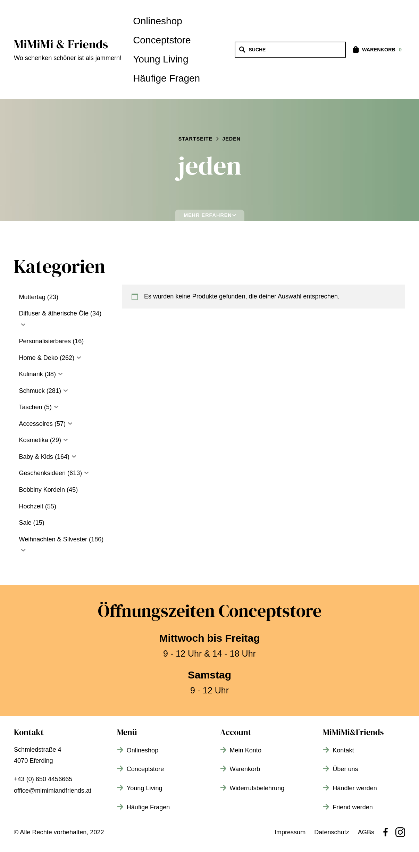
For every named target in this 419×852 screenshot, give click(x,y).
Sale (25, 522)
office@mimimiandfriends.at (52, 790)
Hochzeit (31, 506)
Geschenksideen (42, 473)
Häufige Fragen (166, 78)
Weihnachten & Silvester (53, 539)
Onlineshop (157, 21)
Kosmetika (33, 440)
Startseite (195, 139)
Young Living (160, 59)
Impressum (290, 832)
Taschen (30, 407)
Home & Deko (38, 357)
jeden (231, 139)
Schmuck (31, 390)
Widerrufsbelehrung (257, 788)
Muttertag (32, 297)
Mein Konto (245, 750)
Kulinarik (31, 374)
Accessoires (35, 423)
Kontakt (343, 750)
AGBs (366, 832)
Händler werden (355, 788)
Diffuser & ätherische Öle (54, 313)
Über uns (345, 769)
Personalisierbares (45, 341)
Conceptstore (162, 40)
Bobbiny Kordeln (42, 489)
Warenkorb (245, 769)
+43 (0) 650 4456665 (43, 779)
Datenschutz (331, 832)
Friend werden (353, 807)
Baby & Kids (36, 456)
